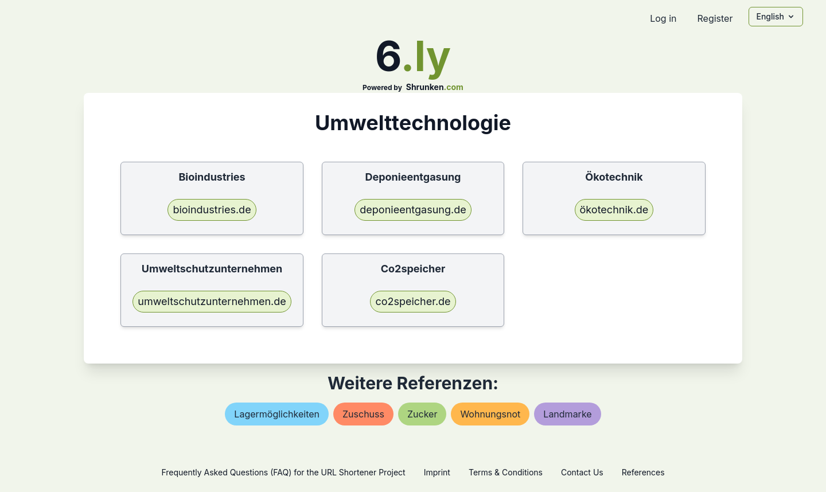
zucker (422, 414)
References (643, 472)
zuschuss (363, 414)
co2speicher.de (412, 301)
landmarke (567, 414)
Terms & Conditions (506, 472)
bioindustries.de (212, 210)
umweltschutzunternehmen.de (212, 301)
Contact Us (582, 472)
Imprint (437, 472)
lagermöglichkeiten (277, 414)
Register (715, 18)
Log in (663, 18)
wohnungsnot (490, 414)
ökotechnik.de (614, 210)
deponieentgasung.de (413, 210)
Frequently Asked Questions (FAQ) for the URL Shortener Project (283, 472)
